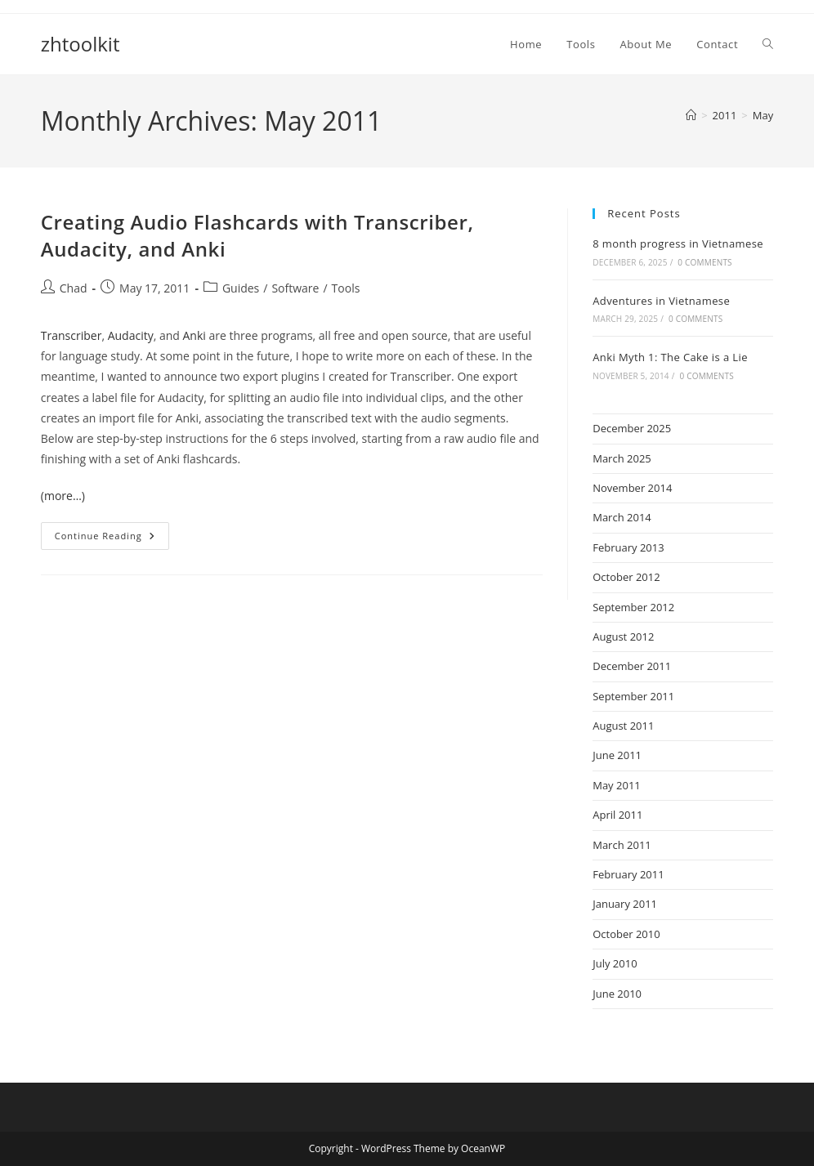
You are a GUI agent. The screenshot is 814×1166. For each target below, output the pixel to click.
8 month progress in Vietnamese (678, 243)
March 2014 (622, 517)
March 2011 (622, 845)
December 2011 (632, 666)
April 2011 (617, 814)
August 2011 (623, 725)
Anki (194, 335)
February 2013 (628, 547)
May (763, 115)
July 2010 (615, 963)
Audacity (131, 335)
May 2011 (617, 785)
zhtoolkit (80, 43)
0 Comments (704, 262)
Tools (346, 288)
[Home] (691, 115)
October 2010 (626, 934)
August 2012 (623, 636)
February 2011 (628, 874)
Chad (73, 288)
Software (295, 288)
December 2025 (632, 428)
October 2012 (626, 577)
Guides (240, 288)
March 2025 (622, 458)
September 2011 (633, 696)
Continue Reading (112, 539)
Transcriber (71, 335)
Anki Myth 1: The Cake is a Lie (670, 357)
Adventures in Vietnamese (661, 300)
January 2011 (625, 903)
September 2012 (633, 607)
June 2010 (617, 993)
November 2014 (632, 487)
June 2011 (617, 755)
